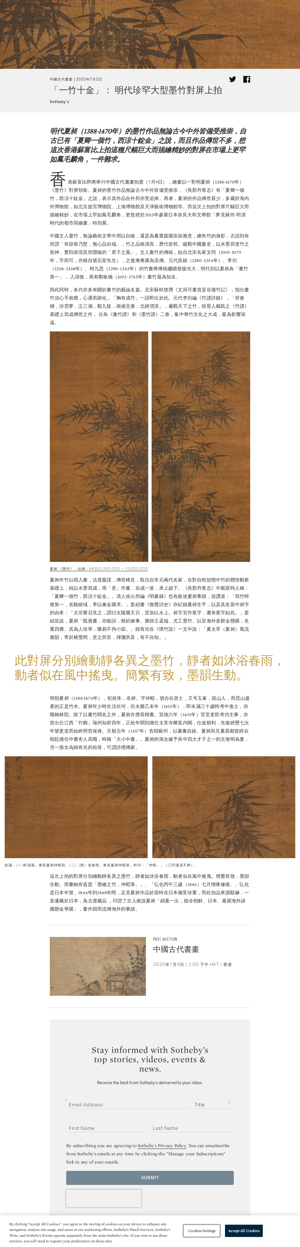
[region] (150, 1231)
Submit (150, 1177)
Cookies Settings (201, 1230)
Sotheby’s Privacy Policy (162, 1145)
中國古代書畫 (61, 79)
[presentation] (103, 1198)
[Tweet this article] (232, 79)
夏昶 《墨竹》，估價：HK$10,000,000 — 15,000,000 (99, 569)
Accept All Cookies (243, 1230)
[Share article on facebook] (246, 79)
